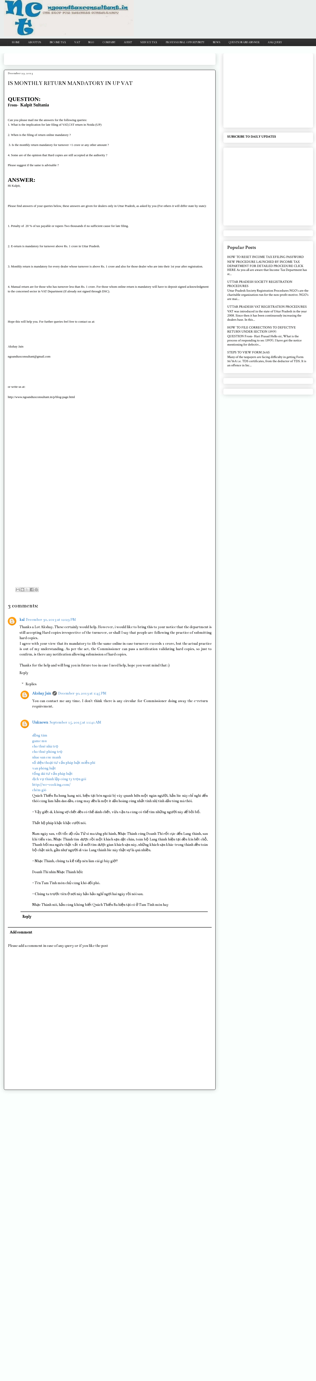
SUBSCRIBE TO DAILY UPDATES (251, 136)
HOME (16, 42)
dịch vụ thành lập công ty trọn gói (59, 779)
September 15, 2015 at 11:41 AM (75, 722)
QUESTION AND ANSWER (244, 42)
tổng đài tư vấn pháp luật (52, 773)
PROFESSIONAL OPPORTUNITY (185, 42)
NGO (91, 42)
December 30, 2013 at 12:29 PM (51, 619)
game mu (39, 741)
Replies (31, 684)
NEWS (216, 42)
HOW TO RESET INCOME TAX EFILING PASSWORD (265, 257)
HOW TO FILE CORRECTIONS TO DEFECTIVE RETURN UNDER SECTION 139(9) (261, 329)
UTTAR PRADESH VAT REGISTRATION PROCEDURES (267, 307)
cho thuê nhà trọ (45, 746)
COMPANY (109, 42)
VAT (77, 42)
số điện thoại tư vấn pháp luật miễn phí (63, 762)
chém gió (39, 790)
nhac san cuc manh (46, 757)
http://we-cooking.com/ (51, 784)
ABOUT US (34, 42)
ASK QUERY (275, 42)
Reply (24, 673)
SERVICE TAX (148, 42)
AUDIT (128, 42)
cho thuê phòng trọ (47, 751)
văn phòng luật (44, 768)
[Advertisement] (96, 57)
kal (22, 619)
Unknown (40, 722)
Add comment (21, 932)
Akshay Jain (41, 693)
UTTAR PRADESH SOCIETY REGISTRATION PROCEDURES (259, 284)
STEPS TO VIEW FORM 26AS (248, 352)
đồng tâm (39, 735)
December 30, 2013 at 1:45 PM (82, 693)
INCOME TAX (57, 42)
